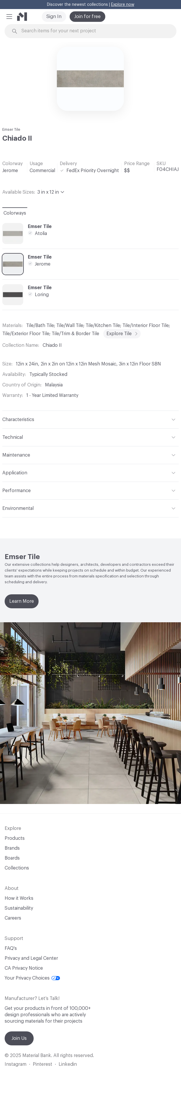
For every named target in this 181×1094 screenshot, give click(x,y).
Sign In (53, 16)
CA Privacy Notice (24, 968)
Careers (13, 918)
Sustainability (19, 908)
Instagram (15, 1064)
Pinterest (42, 1064)
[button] (9, 16)
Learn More (21, 601)
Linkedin (68, 1064)
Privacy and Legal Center (31, 958)
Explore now (122, 5)
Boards (12, 858)
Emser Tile (11, 129)
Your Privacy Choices (32, 978)
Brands (12, 848)
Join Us (19, 1038)
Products (15, 838)
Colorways (14, 213)
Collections (17, 868)
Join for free (87, 16)
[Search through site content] (98, 31)
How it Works (19, 898)
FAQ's (11, 948)
